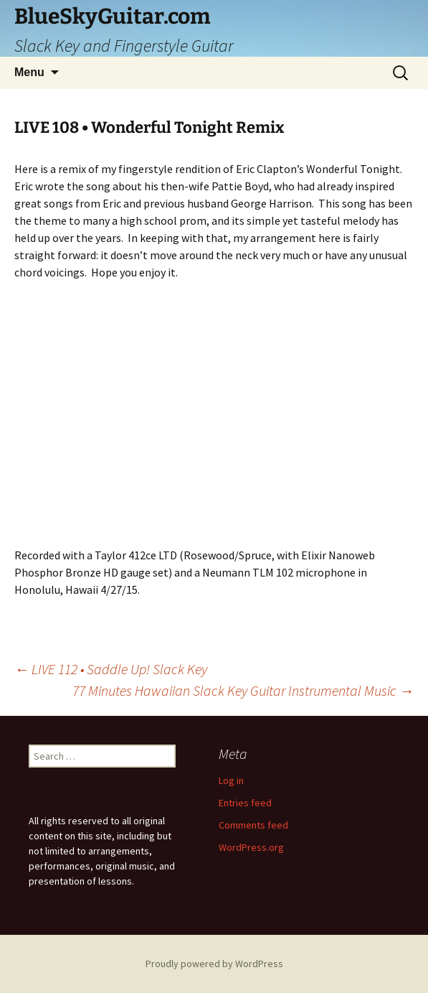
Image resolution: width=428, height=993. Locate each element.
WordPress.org (251, 847)
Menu (29, 72)
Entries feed (245, 802)
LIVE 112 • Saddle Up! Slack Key (110, 669)
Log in (231, 780)
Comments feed (253, 825)
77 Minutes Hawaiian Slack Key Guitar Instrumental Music (243, 690)
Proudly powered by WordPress (214, 963)
